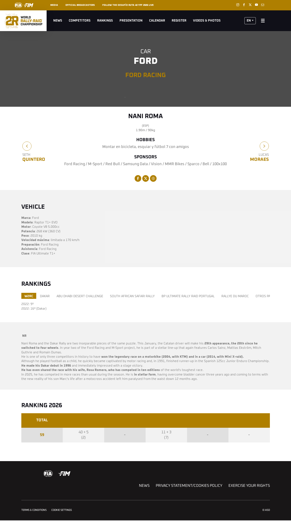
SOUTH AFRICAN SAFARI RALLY (132, 296)
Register (179, 20)
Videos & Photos (207, 20)
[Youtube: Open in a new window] (256, 4)
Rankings (105, 20)
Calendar (157, 20)
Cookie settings (61, 510)
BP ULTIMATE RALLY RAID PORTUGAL (188, 296)
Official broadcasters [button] (80, 5)
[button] (250, 20)
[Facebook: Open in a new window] (244, 4)
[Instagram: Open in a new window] (237, 4)
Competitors (80, 20)
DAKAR (45, 296)
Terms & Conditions (34, 510)
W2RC (28, 296)
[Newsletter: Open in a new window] (262, 4)
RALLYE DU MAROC (235, 296)
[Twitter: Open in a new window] (250, 4)
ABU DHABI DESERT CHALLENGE (80, 296)
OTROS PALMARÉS (269, 296)
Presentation (131, 20)
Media (54, 5)
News (57, 20)
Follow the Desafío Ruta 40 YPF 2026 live (128, 5)
